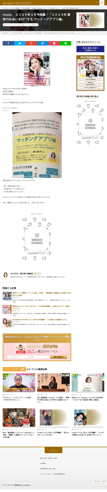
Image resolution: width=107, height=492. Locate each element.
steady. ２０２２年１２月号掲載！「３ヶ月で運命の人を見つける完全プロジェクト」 (88, 440)
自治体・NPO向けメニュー (44, 10)
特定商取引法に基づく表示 (48, 474)
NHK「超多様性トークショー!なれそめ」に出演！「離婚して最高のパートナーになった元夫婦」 (18, 440)
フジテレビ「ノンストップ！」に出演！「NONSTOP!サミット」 (17, 402)
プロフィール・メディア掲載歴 (12, 10)
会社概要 (43, 469)
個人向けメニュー (61, 10)
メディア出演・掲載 (19, 28)
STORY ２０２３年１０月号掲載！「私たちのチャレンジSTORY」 (53, 438)
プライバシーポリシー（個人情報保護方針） (54, 479)
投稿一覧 (36, 277)
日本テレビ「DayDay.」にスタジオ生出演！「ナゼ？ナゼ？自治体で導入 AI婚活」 (87, 404)
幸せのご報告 (29, 10)
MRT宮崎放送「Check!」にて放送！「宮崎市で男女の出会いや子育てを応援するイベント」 (52, 404)
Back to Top (53, 456)
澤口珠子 (34, 28)
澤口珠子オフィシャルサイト (23, 490)
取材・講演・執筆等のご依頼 (79, 10)
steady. (29, 28)
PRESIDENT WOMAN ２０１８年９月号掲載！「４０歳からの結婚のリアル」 (40, 323)
